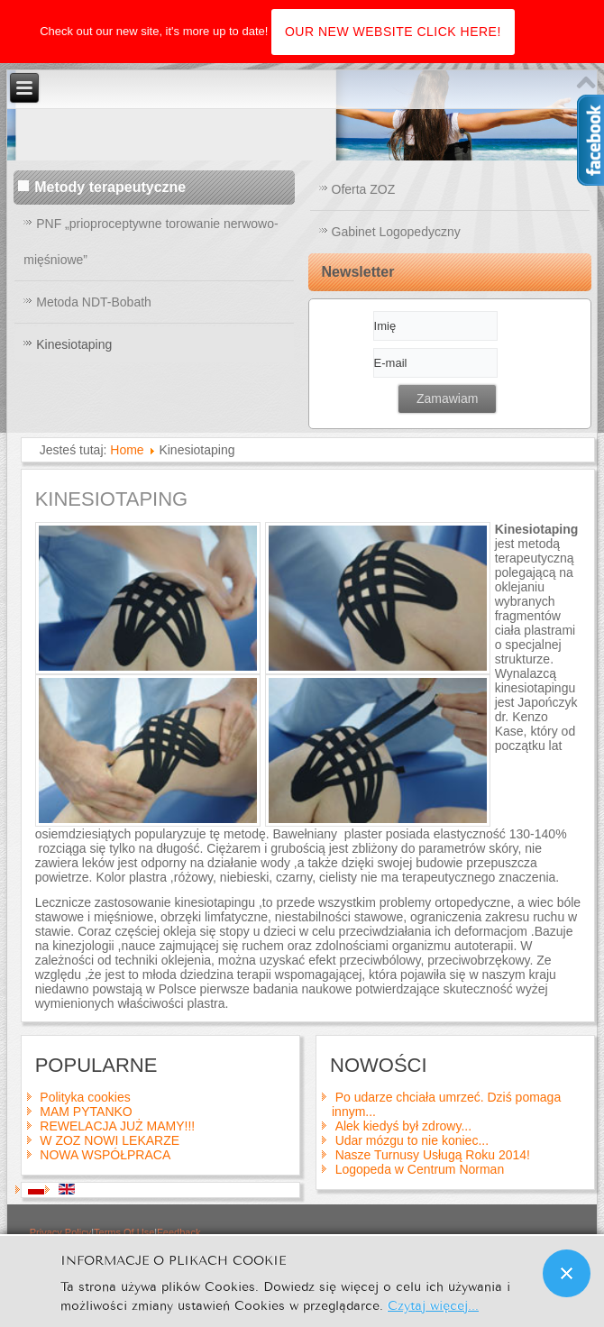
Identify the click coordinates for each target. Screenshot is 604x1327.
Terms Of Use (124, 1232)
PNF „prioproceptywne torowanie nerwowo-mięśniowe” (150, 241)
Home (126, 450)
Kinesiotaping (74, 344)
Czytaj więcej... (433, 1304)
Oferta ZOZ (364, 189)
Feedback (178, 1232)
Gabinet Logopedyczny (396, 231)
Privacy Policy (60, 1232)
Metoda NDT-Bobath (93, 302)
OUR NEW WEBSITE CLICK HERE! (393, 31)
